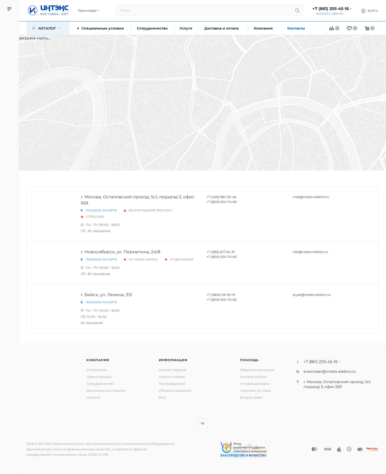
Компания (97, 360)
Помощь (249, 360)
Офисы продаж (99, 377)
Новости (93, 397)
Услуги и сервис (172, 377)
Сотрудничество (99, 384)
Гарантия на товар (255, 390)
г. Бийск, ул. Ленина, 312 (106, 294)
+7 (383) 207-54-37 (221, 252)
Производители (172, 384)
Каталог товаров (172, 370)
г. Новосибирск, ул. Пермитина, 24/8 (120, 251)
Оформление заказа (257, 370)
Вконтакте (202, 423)
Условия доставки (255, 384)
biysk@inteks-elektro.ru (312, 295)
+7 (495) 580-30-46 (221, 197)
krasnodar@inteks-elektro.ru (330, 371)
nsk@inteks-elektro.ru (310, 252)
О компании (96, 370)
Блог (162, 397)
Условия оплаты (253, 377)
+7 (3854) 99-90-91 (221, 295)
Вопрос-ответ (251, 397)
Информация (173, 360)
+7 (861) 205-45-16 (330, 8)
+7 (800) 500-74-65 (222, 202)
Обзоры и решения (175, 390)
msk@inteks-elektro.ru (311, 197)
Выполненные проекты (106, 390)
